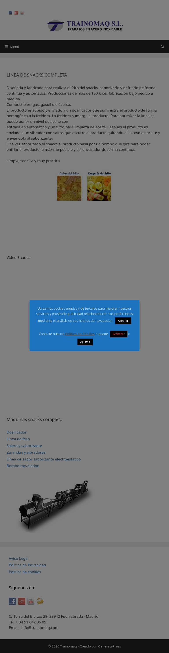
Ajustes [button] (85, 342)
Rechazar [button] (118, 334)
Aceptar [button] (123, 321)
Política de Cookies (80, 333)
